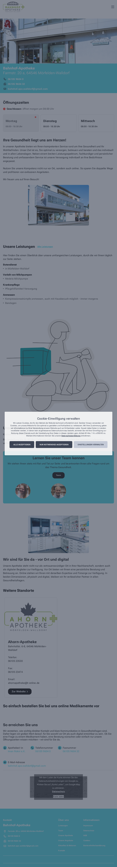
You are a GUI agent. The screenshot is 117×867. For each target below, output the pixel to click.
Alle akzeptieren (21, 445)
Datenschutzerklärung (70, 436)
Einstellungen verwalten (91, 445)
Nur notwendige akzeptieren (54, 445)
